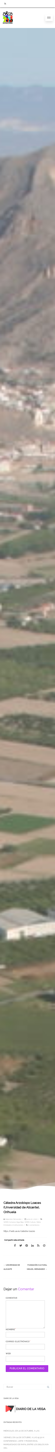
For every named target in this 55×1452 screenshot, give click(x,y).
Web (8, 1353)
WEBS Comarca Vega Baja (14, 1222)
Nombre (10, 1329)
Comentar (11, 1298)
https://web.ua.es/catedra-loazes (19, 1231)
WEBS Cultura (29, 1222)
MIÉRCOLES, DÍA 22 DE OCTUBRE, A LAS (21, 1431)
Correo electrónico (18, 1341)
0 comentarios (33, 1225)
